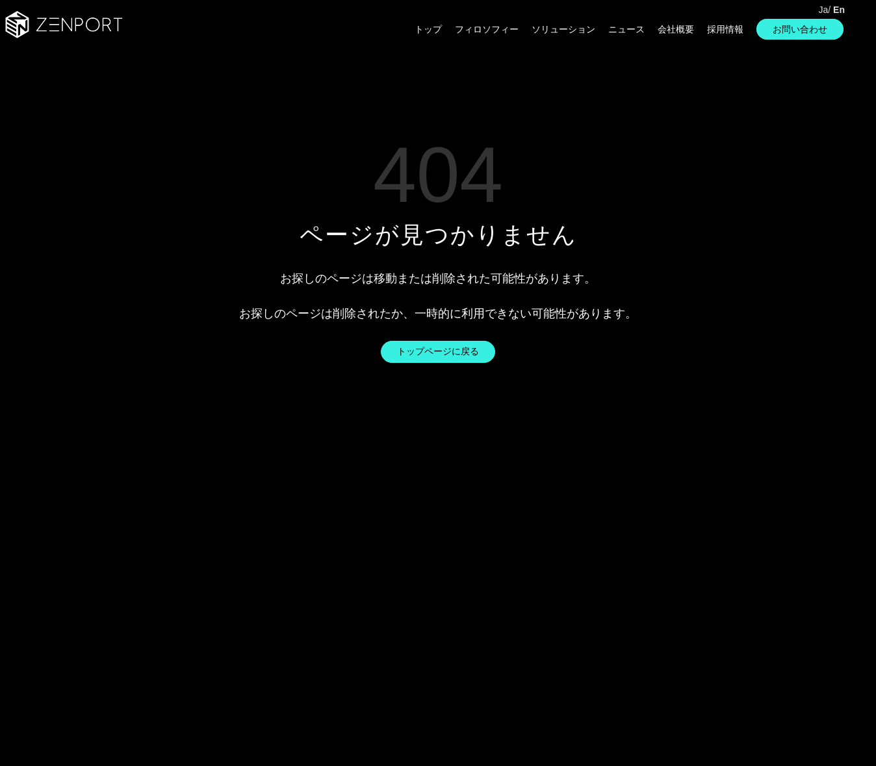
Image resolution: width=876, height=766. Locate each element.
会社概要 (676, 29)
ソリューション (563, 29)
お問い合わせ (800, 29)
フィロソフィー (487, 29)
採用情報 (725, 29)
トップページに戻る (438, 351)
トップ (428, 29)
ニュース (626, 29)
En (839, 10)
